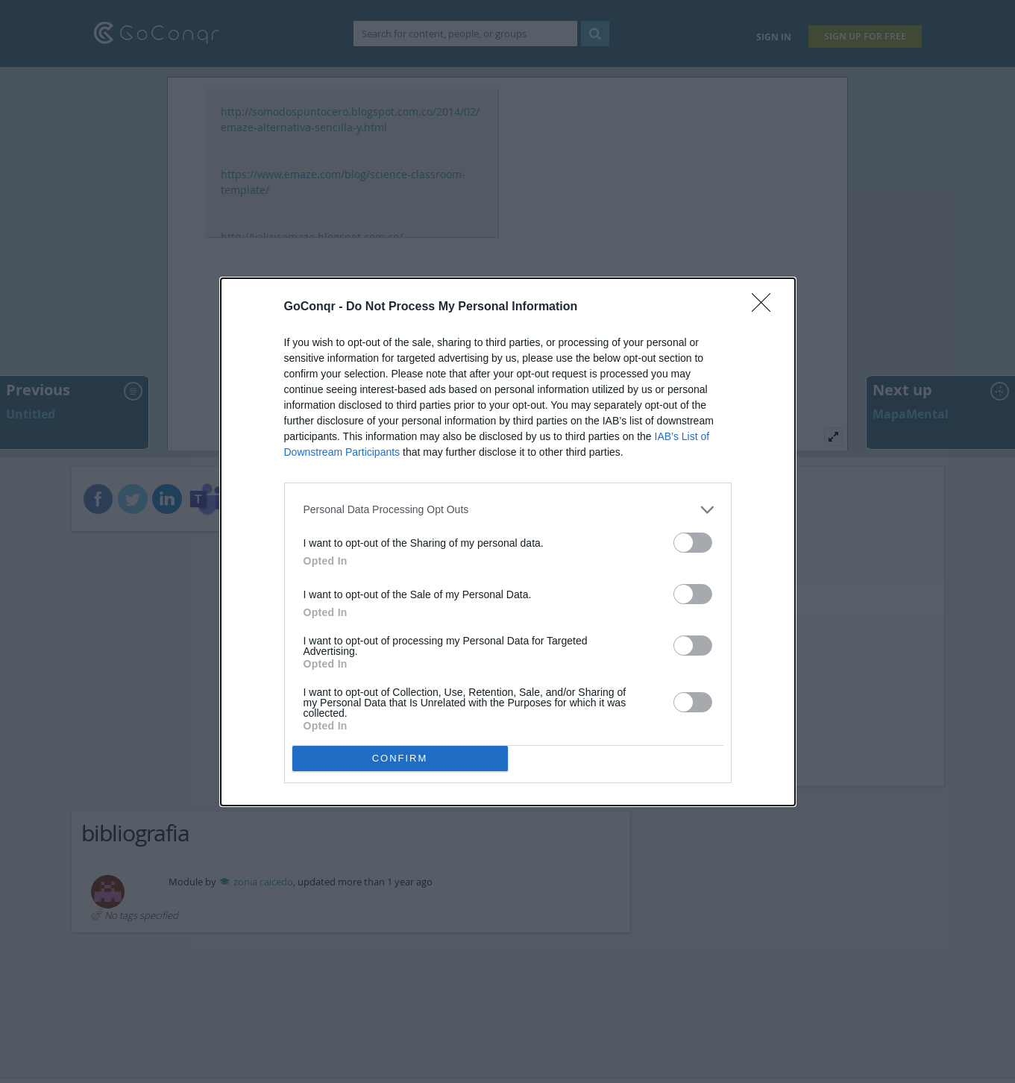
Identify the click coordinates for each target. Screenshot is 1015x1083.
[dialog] (508, 542)
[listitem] (508, 510)
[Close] (766, 307)
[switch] (692, 543)
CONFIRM (400, 758)
